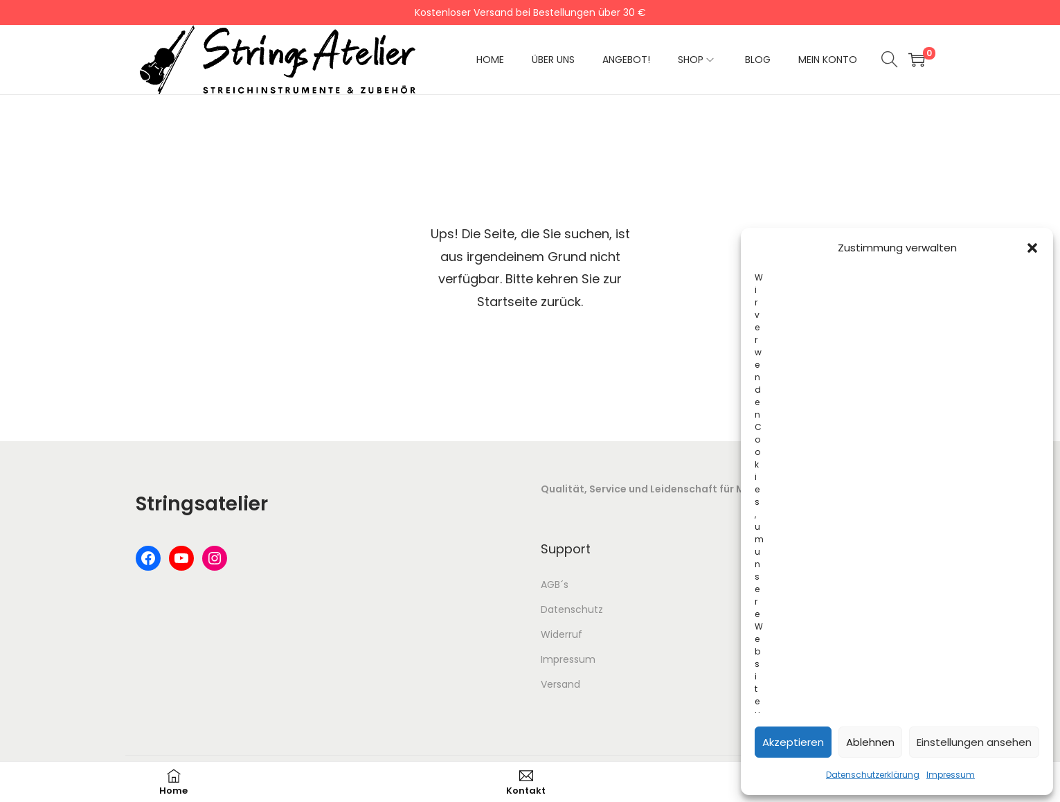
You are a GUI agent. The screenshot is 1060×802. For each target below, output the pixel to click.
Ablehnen (870, 742)
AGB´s (554, 584)
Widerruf (561, 634)
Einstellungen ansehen (974, 742)
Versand (560, 684)
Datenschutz (572, 609)
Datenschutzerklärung (872, 775)
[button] (1032, 248)
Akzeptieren (793, 742)
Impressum (950, 775)
